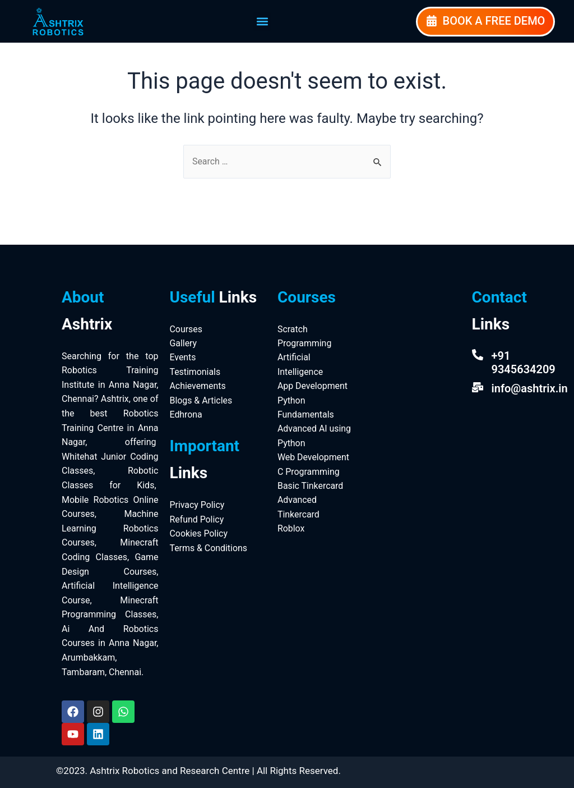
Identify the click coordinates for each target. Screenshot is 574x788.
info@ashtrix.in (530, 388)
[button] (262, 21)
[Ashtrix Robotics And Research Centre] (412, 355)
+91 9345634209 (524, 362)
